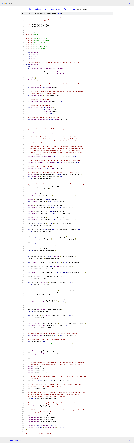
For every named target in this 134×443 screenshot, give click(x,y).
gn (22, 9)
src (70, 9)
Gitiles (11, 440)
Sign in (130, 3)
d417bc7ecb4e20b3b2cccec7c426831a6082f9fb (47, 9)
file (59, 13)
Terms (21, 440)
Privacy (16, 440)
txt (126, 440)
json (130, 440)
